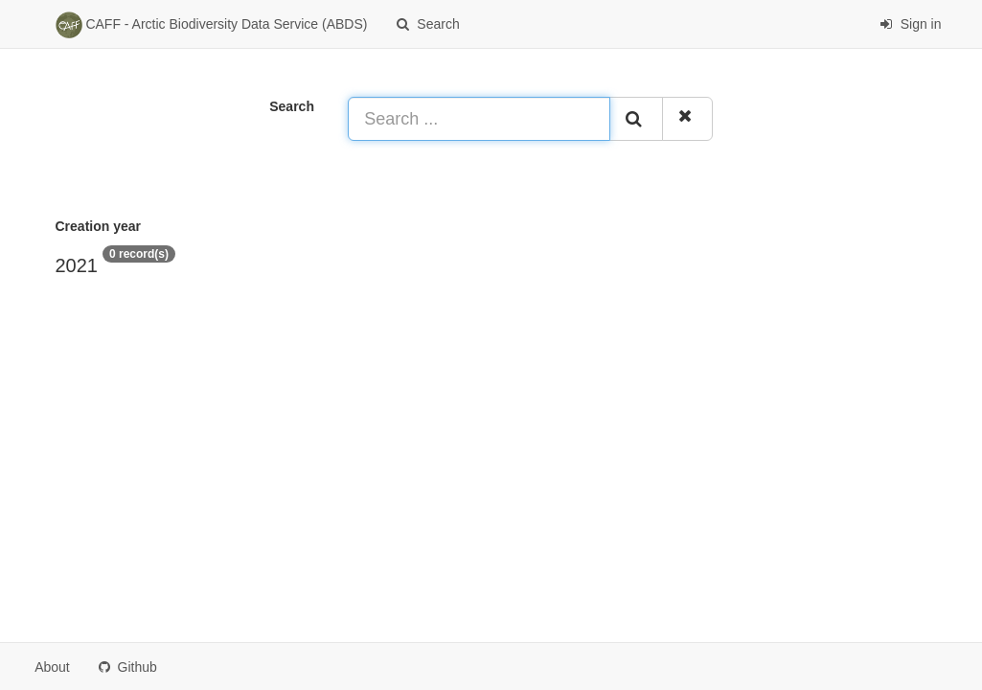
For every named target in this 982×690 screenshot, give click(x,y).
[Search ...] (478, 119)
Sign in (910, 24)
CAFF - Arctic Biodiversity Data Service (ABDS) (212, 25)
